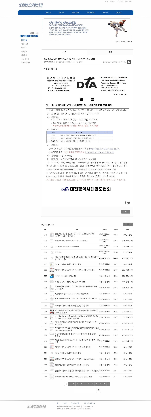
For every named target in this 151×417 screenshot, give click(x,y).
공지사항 (24, 40)
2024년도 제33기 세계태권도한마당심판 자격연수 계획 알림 (76, 371)
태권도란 (118, 12)
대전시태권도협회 (48, 62)
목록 (110, 52)
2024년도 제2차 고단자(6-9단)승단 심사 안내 (71, 365)
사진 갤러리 (25, 59)
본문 (64, 52)
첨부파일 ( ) (50, 69)
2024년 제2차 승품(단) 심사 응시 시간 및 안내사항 (72, 347)
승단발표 (24, 51)
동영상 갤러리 (25, 63)
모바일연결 (120, 1)
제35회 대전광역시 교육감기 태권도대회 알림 (70, 294)
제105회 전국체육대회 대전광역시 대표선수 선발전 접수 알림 (76, 298)
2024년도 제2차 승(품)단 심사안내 (67, 353)
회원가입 (112, 1)
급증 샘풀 (58, 252)
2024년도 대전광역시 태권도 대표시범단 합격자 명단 (73, 377)
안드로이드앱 (128, 1)
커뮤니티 (105, 12)
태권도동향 (24, 44)
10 (104, 384)
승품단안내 (75, 12)
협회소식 (61, 12)
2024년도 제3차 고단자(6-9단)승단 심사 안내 (71, 306)
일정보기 (24, 48)
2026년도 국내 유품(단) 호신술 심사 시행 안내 (71, 241)
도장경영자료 (90, 12)
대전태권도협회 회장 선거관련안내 (67, 246)
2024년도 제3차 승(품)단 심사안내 (67, 264)
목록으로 (125, 211)
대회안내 (24, 55)
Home (117, 42)
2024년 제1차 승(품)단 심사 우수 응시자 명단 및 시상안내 (75, 359)
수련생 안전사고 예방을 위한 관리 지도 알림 (70, 282)
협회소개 (48, 12)
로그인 (106, 1)
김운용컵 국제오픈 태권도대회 (65, 276)
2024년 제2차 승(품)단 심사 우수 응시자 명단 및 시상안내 (75, 270)
